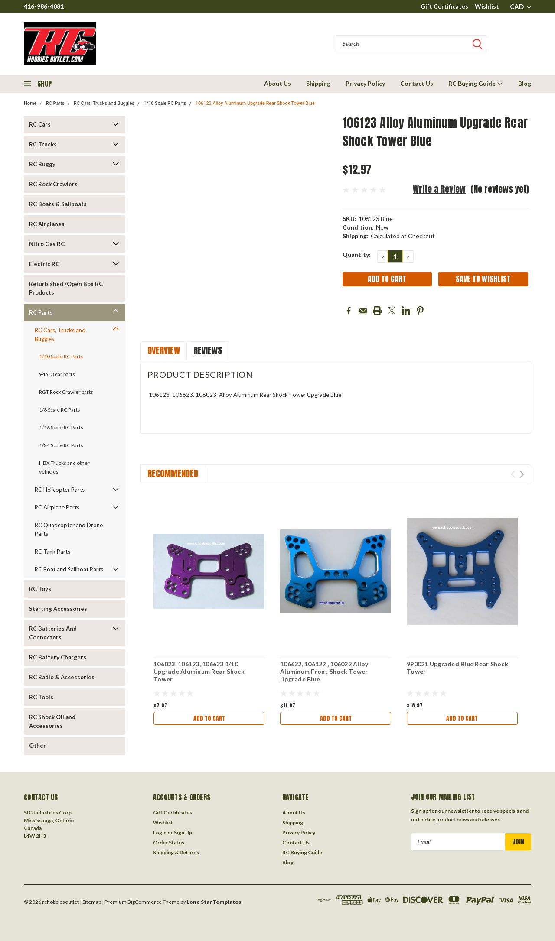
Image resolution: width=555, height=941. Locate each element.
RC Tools (41, 697)
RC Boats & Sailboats (58, 204)
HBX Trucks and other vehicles (64, 467)
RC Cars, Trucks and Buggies (104, 103)
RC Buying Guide (475, 83)
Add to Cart (209, 718)
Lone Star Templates (213, 902)
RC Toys (40, 588)
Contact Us (416, 83)
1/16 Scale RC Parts (61, 427)
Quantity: (357, 254)
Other (37, 745)
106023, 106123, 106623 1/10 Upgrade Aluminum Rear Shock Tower (199, 671)
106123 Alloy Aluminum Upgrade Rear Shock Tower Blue (255, 103)
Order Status (168, 842)
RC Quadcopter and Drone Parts (69, 529)
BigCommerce (144, 902)
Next (522, 474)
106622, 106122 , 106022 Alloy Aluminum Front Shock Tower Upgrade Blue (324, 671)
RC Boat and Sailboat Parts (69, 569)
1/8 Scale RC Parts (59, 409)
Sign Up (183, 832)
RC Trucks (43, 144)
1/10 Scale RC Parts (165, 103)
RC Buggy (42, 164)
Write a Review (439, 189)
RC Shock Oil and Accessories (52, 721)
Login (159, 832)
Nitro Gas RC (47, 243)
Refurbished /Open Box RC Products (66, 288)
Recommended (172, 473)
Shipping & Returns (176, 852)
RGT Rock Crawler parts (66, 392)
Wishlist (487, 6)
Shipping (318, 83)
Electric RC (44, 263)
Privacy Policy (365, 83)
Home (30, 103)
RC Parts (55, 103)
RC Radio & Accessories (62, 677)
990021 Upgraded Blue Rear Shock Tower (457, 667)
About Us (277, 83)
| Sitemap (90, 902)
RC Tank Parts (52, 551)
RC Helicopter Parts (60, 489)
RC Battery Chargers (57, 657)
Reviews (207, 350)
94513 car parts (57, 374)
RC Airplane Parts (57, 507)
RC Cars (40, 124)
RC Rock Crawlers (53, 184)
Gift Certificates (444, 6)
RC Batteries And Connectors (53, 633)
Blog (524, 83)
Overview (163, 350)
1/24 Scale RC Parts (61, 445)
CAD (520, 6)
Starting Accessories (58, 608)
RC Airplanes (47, 224)
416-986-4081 (44, 6)
